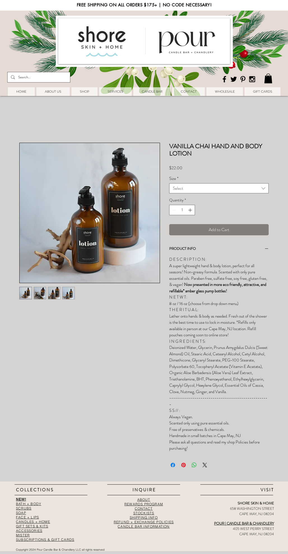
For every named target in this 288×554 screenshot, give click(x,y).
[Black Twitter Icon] (233, 79)
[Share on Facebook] (172, 465)
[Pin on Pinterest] (183, 465)
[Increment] (190, 210)
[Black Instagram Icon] (252, 79)
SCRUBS (23, 508)
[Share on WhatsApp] (194, 465)
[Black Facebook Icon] (224, 79)
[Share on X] (204, 465)
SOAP (21, 513)
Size (173, 178)
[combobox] (219, 188)
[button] (268, 78)
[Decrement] (173, 210)
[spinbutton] (182, 210)
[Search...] (38, 77)
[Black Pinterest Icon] (243, 79)
